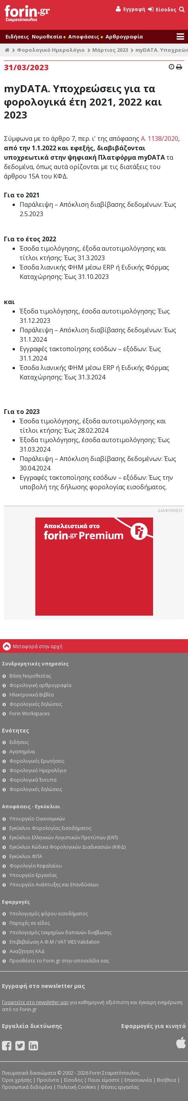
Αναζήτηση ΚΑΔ (27, 951)
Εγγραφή (130, 9)
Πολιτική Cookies (76, 1087)
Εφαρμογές (16, 902)
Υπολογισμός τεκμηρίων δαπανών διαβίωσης (60, 932)
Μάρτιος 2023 (110, 49)
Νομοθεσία (49, 36)
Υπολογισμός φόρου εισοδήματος (48, 913)
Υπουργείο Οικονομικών (37, 818)
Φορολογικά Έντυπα (33, 780)
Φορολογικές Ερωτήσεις (36, 761)
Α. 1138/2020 (159, 138)
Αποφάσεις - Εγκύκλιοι (31, 806)
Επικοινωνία (138, 1080)
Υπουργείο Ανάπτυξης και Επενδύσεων (54, 884)
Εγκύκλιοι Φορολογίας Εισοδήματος (50, 828)
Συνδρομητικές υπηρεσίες (35, 663)
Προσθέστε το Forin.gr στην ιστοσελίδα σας (59, 960)
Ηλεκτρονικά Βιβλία (31, 694)
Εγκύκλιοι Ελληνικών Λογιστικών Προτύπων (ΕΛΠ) (63, 837)
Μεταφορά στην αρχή (37, 646)
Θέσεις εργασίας (120, 1087)
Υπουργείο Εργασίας (33, 875)
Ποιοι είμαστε (103, 1080)
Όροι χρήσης (17, 1080)
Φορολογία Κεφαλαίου (35, 865)
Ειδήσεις (17, 36)
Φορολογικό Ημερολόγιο (51, 49)
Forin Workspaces (29, 713)
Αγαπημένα (22, 751)
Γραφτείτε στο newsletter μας (35, 1002)
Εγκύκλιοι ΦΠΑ (25, 856)
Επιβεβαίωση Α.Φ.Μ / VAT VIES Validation (54, 942)
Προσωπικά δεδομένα (27, 1087)
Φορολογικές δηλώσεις (35, 704)
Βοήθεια (166, 1080)
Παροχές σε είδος (29, 923)
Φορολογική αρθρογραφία (40, 685)
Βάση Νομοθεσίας (30, 676)
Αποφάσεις (85, 36)
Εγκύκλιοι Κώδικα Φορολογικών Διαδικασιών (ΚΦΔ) (67, 847)
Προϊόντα (48, 1080)
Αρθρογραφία (124, 36)
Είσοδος (162, 9)
